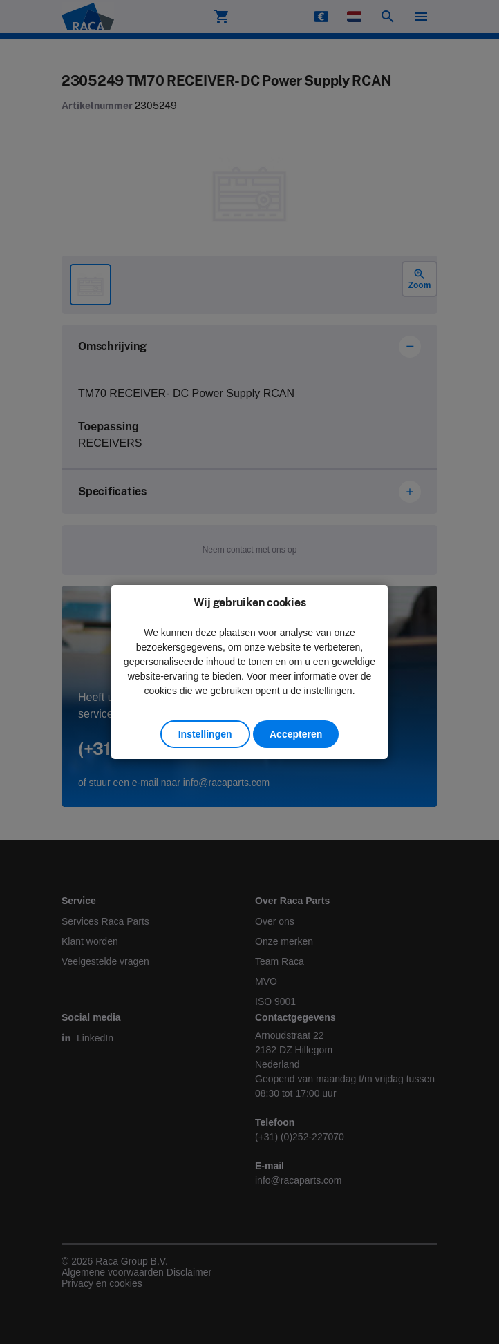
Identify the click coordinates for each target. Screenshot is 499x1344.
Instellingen (205, 734)
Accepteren (296, 734)
